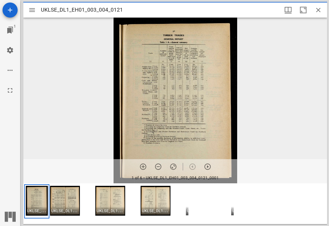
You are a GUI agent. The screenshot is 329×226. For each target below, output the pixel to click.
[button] (37, 201)
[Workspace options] (10, 70)
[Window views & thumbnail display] (288, 10)
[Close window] (318, 10)
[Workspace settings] (10, 50)
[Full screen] (10, 90)
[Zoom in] (143, 166)
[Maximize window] (303, 10)
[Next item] (207, 166)
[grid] (175, 203)
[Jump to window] (10, 30)
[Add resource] (10, 10)
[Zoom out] (158, 166)
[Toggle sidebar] (32, 10)
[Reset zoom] (173, 166)
